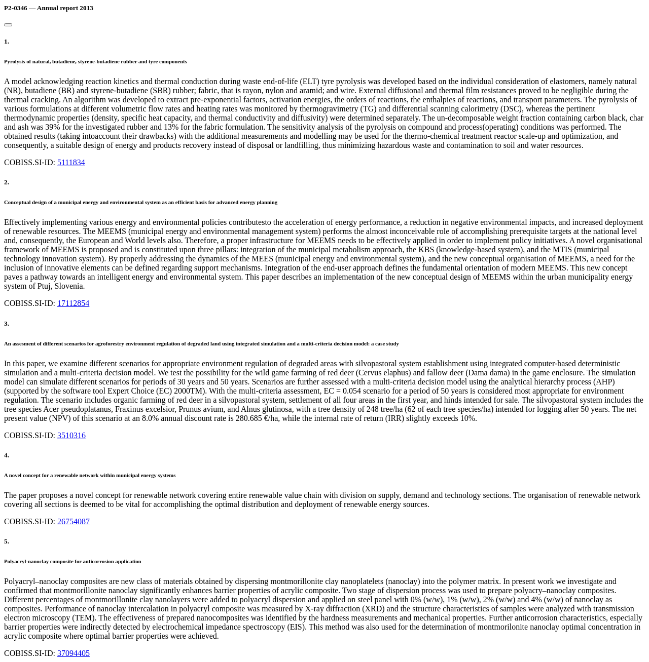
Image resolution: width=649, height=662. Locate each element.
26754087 (73, 521)
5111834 (71, 162)
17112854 (73, 303)
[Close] (8, 24)
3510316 (71, 435)
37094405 (73, 653)
